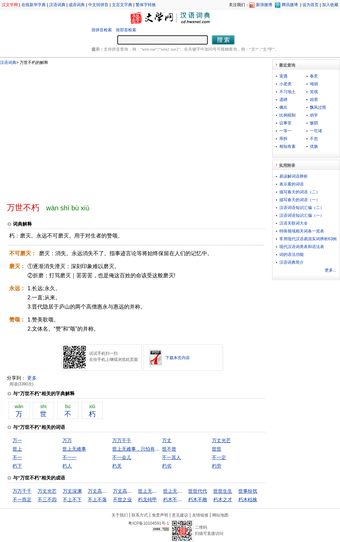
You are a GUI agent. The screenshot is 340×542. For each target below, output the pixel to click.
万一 (17, 440)
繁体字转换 (146, 4)
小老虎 (285, 84)
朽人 (67, 466)
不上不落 (97, 499)
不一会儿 (121, 457)
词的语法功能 (291, 254)
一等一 (285, 130)
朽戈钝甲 (147, 499)
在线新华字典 (33, 4)
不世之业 (122, 499)
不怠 (314, 138)
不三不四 (47, 499)
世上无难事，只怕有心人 (138, 449)
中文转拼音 (98, 4)
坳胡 (314, 84)
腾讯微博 (290, 4)
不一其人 (171, 457)
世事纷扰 (247, 491)
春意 (314, 76)
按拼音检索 (102, 30)
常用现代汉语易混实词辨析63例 (308, 239)
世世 (216, 449)
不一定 (219, 457)
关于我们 (120, 515)
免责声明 (160, 515)
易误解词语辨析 (293, 176)
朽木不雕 (197, 499)
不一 (17, 457)
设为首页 (310, 4)
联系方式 (140, 515)
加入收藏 (330, 4)
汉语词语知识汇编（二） (301, 207)
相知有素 (287, 146)
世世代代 (197, 491)
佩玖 (283, 107)
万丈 (167, 440)
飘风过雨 (318, 107)
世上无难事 (74, 449)
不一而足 (22, 499)
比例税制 (287, 115)
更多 (32, 378)
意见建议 (180, 515)
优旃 (314, 146)
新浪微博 (264, 4)
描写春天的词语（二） (299, 192)
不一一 (69, 457)
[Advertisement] (63, 131)
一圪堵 (316, 130)
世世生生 (222, 491)
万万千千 (121, 440)
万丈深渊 (72, 491)
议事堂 (285, 123)
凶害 (314, 99)
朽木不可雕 (175, 499)
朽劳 (216, 466)
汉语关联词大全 (293, 223)
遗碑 (283, 99)
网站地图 (220, 515)
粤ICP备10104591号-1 (148, 523)
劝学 (314, 115)
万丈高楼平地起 (129, 491)
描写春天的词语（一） (299, 199)
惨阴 (314, 123)
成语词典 (76, 4)
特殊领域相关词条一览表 (301, 231)
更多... (330, 270)
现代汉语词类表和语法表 (301, 246)
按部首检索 (126, 30)
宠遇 (283, 76)
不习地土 (287, 91)
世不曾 (169, 449)
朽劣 (167, 466)
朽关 (117, 466)
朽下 (17, 466)
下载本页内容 (177, 357)
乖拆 (283, 138)
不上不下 (72, 499)
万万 (67, 440)
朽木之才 (222, 499)
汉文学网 (10, 4)
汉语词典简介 (291, 262)
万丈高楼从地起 (104, 491)
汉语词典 (57, 4)
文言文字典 (122, 4)
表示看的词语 (291, 184)
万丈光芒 (221, 440)
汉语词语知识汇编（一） (301, 215)
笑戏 (314, 91)
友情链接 (200, 515)
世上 (17, 449)
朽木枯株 (247, 499)
